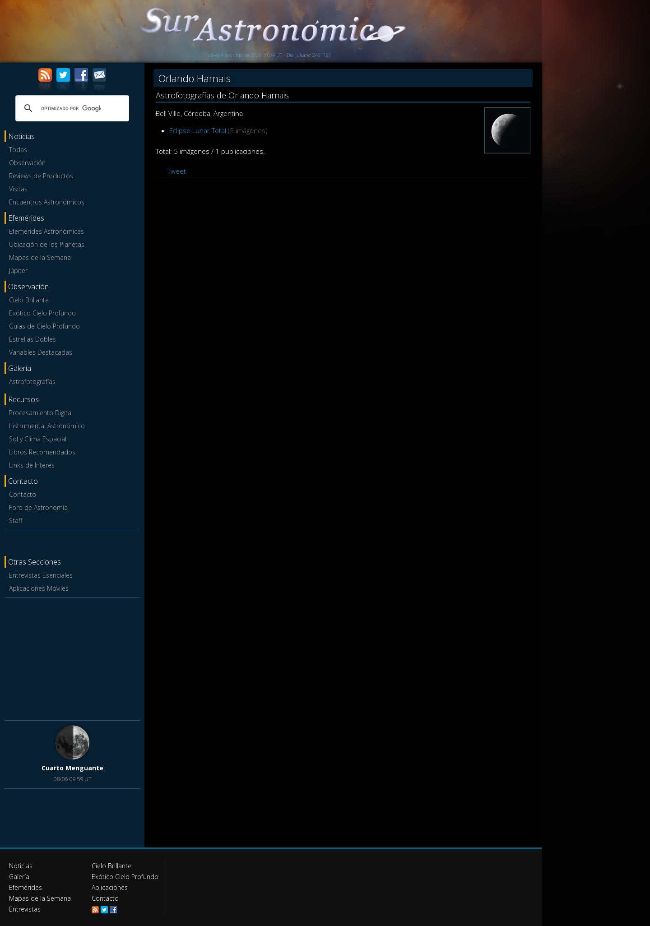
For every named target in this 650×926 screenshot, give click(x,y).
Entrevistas (25, 909)
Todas (18, 149)
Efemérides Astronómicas (46, 231)
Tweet (176, 171)
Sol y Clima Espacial (37, 439)
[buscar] (71, 108)
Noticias (20, 865)
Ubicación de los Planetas (46, 244)
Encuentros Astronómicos (46, 202)
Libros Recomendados (42, 452)
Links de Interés (32, 465)
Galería (19, 876)
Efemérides (25, 887)
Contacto (22, 494)
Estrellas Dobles (32, 339)
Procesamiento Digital (41, 412)
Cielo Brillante (29, 300)
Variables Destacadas (40, 352)
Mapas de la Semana (40, 257)
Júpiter (18, 270)
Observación (27, 162)
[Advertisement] (72, 657)
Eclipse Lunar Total (197, 130)
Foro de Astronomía (38, 507)
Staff (15, 520)
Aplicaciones (110, 887)
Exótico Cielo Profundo (42, 313)
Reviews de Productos (41, 175)
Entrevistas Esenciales (41, 575)
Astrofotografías (32, 381)
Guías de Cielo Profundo (44, 326)
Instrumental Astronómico (47, 425)
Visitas (18, 189)
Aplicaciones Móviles (39, 588)
